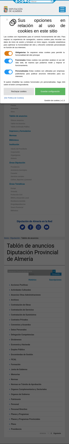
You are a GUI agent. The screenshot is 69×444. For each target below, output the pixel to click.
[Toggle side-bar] (62, 9)
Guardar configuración (50, 91)
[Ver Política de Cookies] (14, 98)
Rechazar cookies (18, 91)
